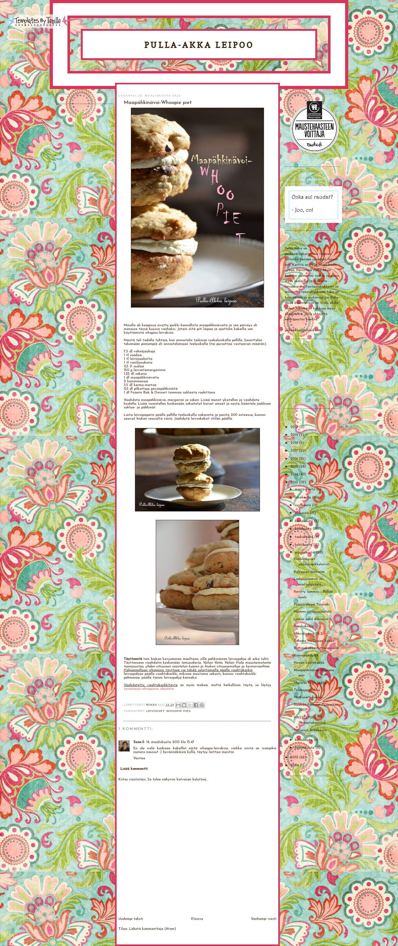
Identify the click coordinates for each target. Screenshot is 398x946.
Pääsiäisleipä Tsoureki (312, 604)
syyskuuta (303, 505)
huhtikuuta (304, 545)
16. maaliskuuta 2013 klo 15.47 (170, 742)
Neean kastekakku (309, 663)
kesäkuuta (304, 529)
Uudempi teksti (130, 919)
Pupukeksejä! (304, 626)
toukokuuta (304, 537)
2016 (294, 459)
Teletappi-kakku (307, 690)
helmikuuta (304, 740)
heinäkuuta (304, 521)
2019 (294, 435)
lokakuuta (303, 497)
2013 (294, 482)
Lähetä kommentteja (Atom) (152, 929)
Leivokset (155, 711)
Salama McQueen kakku (314, 641)
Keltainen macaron (309, 572)
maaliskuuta (305, 552)
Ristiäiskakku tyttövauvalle (316, 648)
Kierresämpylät (306, 655)
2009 (295, 765)
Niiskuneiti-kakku (308, 697)
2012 (294, 757)
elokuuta (302, 513)
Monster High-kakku (310, 683)
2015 (294, 466)
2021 (294, 427)
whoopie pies (178, 711)
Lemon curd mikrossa (311, 619)
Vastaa (139, 758)
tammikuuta (305, 748)
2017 (294, 451)
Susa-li (138, 742)
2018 (294, 443)
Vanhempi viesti (263, 919)
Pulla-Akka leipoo (199, 45)
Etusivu (197, 919)
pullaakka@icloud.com (303, 330)
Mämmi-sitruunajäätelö (312, 612)
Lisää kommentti (134, 769)
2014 (294, 474)
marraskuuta (306, 489)
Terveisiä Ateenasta (310, 730)
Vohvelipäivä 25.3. (308, 634)
